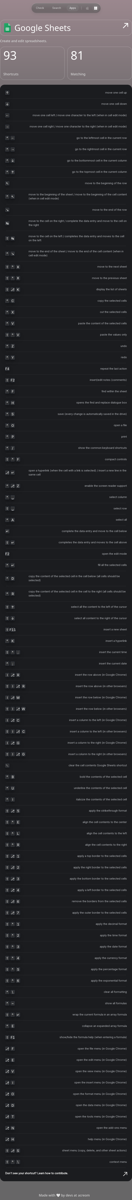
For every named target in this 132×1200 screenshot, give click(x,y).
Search (56, 8)
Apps (73, 8)
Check (40, 8)
